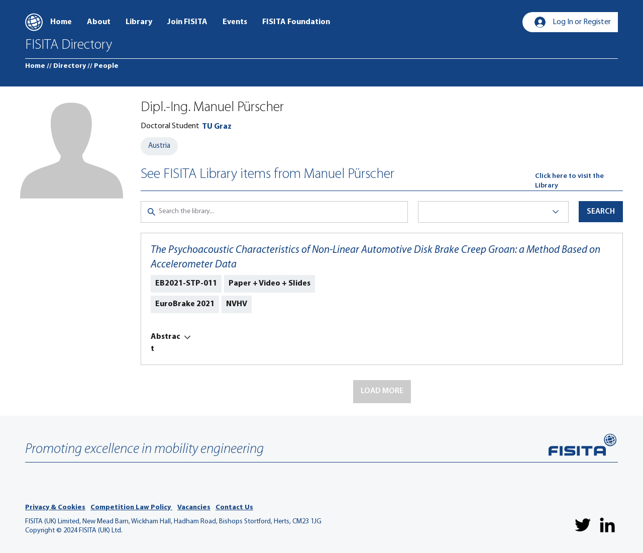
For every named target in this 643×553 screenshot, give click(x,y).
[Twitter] (582, 524)
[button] (382, 391)
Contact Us (234, 507)
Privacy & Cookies (55, 507)
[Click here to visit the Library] (579, 181)
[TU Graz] (217, 126)
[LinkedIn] (607, 524)
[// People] (103, 66)
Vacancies (193, 507)
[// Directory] (66, 66)
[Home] (35, 66)
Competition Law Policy (131, 507)
